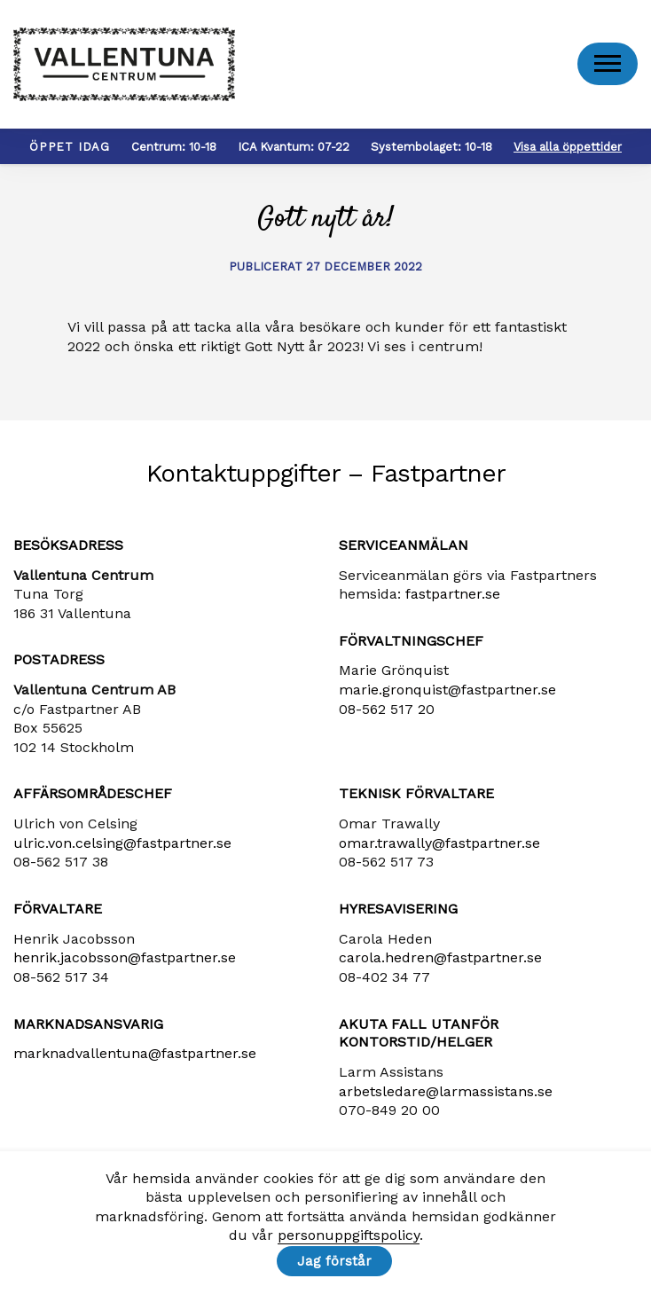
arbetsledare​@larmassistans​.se (446, 1095)
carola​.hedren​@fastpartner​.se (440, 962)
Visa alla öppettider (568, 151)
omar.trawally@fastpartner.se (439, 847)
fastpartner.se (452, 598)
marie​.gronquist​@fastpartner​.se (447, 694)
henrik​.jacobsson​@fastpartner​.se (124, 962)
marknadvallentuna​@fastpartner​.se (134, 1058)
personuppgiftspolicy (349, 1235)
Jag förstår (334, 1261)
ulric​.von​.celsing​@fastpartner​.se (122, 847)
